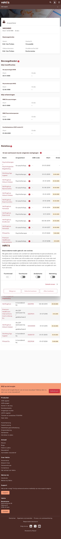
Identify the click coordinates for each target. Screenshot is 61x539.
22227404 (31, 314)
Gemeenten (4, 432)
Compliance (5, 468)
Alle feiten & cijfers (7, 435)
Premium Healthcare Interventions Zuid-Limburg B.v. (7, 314)
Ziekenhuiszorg (6, 425)
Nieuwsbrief (5, 450)
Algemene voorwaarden (24, 518)
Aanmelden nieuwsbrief (8, 452)
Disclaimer (12, 518)
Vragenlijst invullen (7, 410)
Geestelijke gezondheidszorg (10, 427)
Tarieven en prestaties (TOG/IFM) (11, 415)
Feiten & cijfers (6, 447)
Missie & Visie (5, 463)
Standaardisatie (6, 408)
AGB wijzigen (5, 403)
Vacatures (4, 478)
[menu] (59, 2)
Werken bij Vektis (6, 480)
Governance (5, 460)
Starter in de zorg (6, 405)
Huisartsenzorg (6, 422)
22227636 (31, 341)
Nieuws (3, 443)
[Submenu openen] (57, 7)
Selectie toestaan (30, 291)
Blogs (3, 445)
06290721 (31, 335)
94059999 (31, 326)
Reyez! (34, 530)
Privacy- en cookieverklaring (43, 518)
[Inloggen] (54, 2)
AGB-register (5, 400)
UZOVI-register (6, 413)
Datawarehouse (6, 465)
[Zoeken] (50, 2)
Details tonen (50, 284)
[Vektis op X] (35, 526)
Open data (4, 418)
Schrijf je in (54, 391)
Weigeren (12, 291)
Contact (5, 511)
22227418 (31, 304)
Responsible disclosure (30, 521)
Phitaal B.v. (6, 233)
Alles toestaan (49, 291)
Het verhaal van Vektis (8, 470)
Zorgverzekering (6, 430)
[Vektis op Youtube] (39, 526)
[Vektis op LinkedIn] (30, 526)
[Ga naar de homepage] (5, 2)
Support (5, 492)
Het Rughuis (6, 304)
